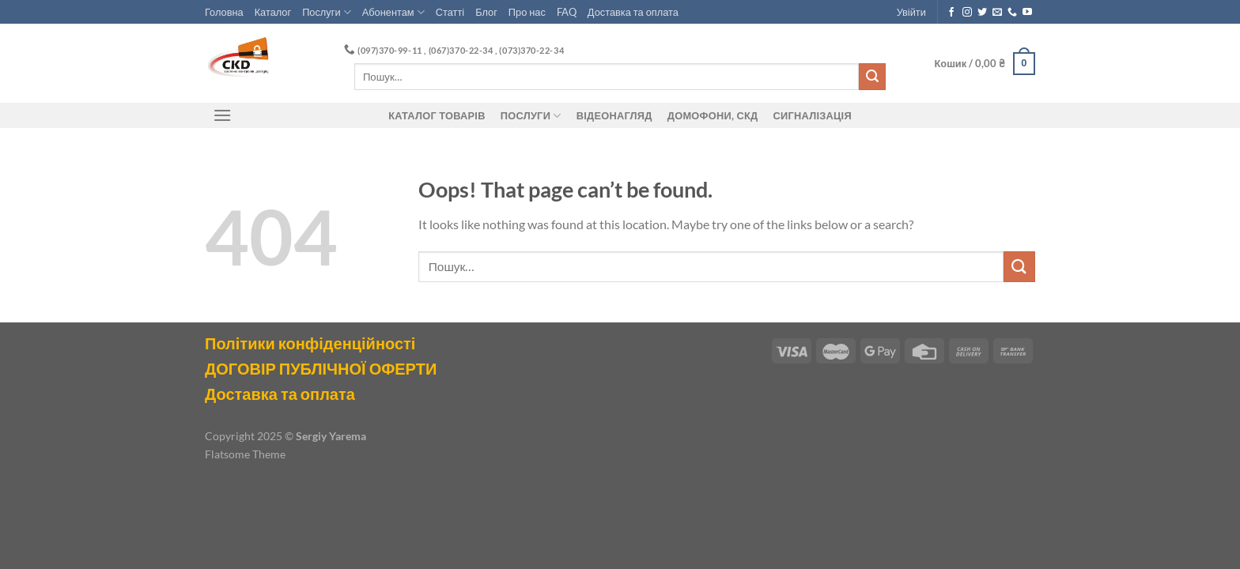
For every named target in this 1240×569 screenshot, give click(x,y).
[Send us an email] (997, 12)
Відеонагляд (614, 115)
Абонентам (393, 12)
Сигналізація (812, 115)
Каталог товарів (436, 115)
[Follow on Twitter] (982, 12)
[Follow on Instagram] (967, 12)
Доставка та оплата (633, 12)
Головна (224, 12)
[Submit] (872, 76)
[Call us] (1012, 12)
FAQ (567, 12)
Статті (450, 12)
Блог (486, 12)
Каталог (273, 12)
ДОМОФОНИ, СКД (712, 115)
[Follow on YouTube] (1027, 12)
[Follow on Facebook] (951, 12)
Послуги (326, 12)
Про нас (527, 12)
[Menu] (222, 115)
